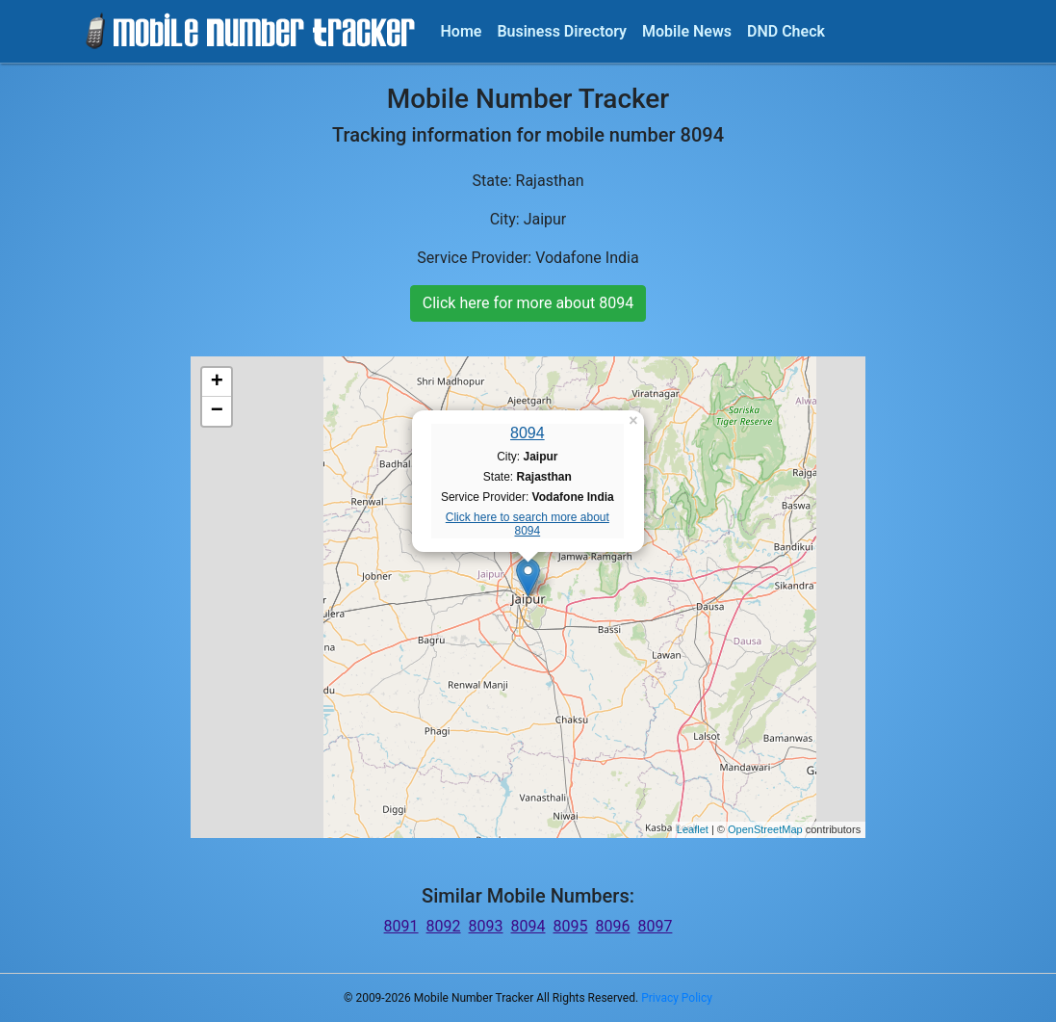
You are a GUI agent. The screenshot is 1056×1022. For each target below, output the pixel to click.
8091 (401, 926)
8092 (443, 926)
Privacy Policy (676, 998)
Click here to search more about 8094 (527, 524)
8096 (612, 926)
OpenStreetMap (765, 829)
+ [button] (217, 382)
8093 (486, 926)
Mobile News (687, 31)
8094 (527, 433)
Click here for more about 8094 (528, 303)
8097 (654, 926)
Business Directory (562, 31)
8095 (570, 926)
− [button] (217, 411)
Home (461, 31)
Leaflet (692, 829)
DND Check (786, 31)
